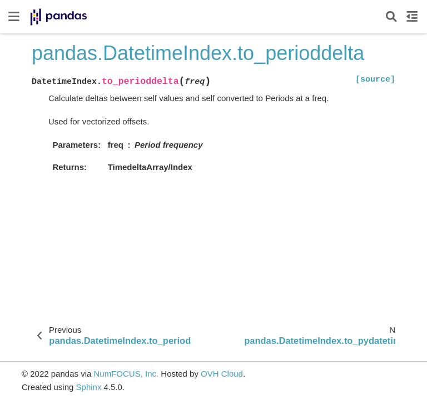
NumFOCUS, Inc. (125, 373)
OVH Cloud (222, 373)
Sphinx (89, 387)
